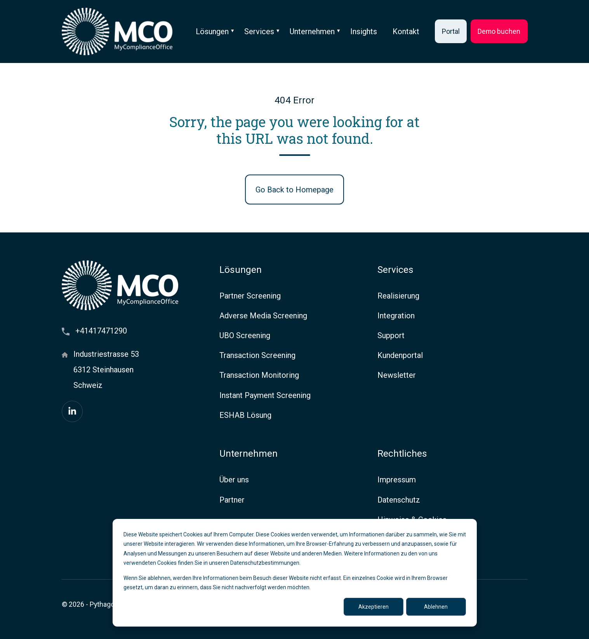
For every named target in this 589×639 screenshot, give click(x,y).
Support (391, 335)
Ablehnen (436, 607)
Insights (363, 31)
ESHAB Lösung (245, 415)
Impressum (396, 479)
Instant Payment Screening (265, 395)
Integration (396, 315)
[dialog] (295, 573)
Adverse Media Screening (263, 315)
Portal (451, 31)
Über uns (234, 479)
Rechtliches (402, 453)
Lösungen (212, 31)
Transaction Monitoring (259, 375)
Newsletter (396, 375)
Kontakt (406, 31)
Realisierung (398, 295)
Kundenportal (400, 355)
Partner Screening (250, 295)
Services (259, 31)
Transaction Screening (257, 355)
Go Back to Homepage (294, 189)
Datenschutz (398, 500)
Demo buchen (499, 31)
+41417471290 (101, 330)
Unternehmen (312, 31)
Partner (232, 500)
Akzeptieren (373, 607)
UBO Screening (244, 335)
